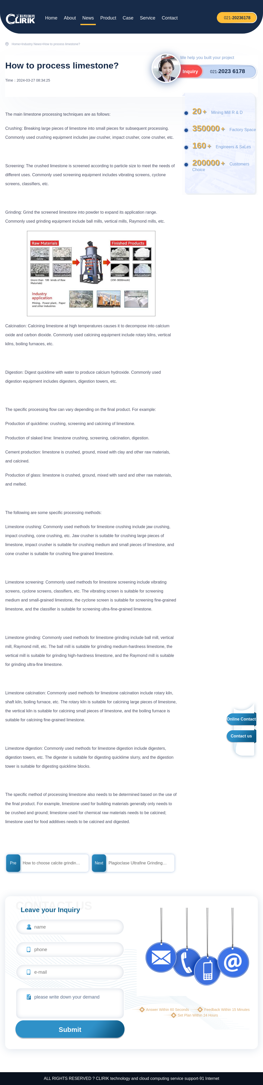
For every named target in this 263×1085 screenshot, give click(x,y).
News (88, 18)
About (70, 18)
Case (128, 18)
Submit (70, 1029)
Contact (170, 18)
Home (51, 18)
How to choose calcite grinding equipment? (52, 863)
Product (108, 18)
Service (147, 18)
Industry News (31, 44)
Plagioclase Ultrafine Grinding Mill (138, 863)
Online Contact (241, 719)
